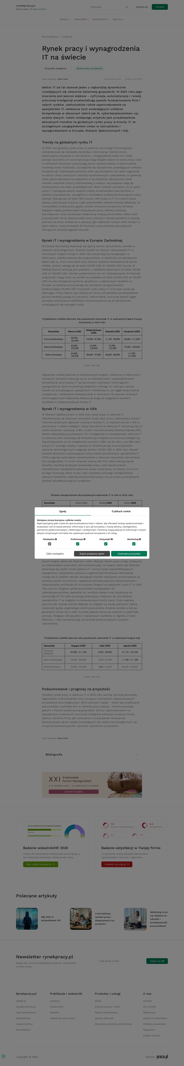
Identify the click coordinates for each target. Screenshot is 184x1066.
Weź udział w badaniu (41, 864)
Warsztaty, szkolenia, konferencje (113, 1024)
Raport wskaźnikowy (106, 1012)
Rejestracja (149, 1012)
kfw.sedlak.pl (23, 1029)
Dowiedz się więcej (117, 864)
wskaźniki (101, 19)
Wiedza (65, 19)
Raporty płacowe (104, 1018)
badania (81, 19)
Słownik (54, 1012)
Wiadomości (56, 1006)
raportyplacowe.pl (26, 1012)
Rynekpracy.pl (26, 993)
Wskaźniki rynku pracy (62, 1018)
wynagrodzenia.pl (26, 1006)
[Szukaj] (127, 7)
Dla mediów (149, 1006)
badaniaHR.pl (23, 1018)
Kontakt (160, 6)
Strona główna (50, 36)
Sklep (98, 1001)
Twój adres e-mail (109, 961)
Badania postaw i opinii (107, 1006)
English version (151, 1035)
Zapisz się (157, 961)
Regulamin (149, 1029)
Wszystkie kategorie (55, 68)
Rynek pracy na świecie (89, 68)
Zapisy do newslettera (155, 1018)
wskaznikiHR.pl (24, 1024)
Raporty (118, 19)
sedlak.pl (21, 1001)
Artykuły (67, 36)
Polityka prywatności (154, 1024)
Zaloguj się (142, 6)
